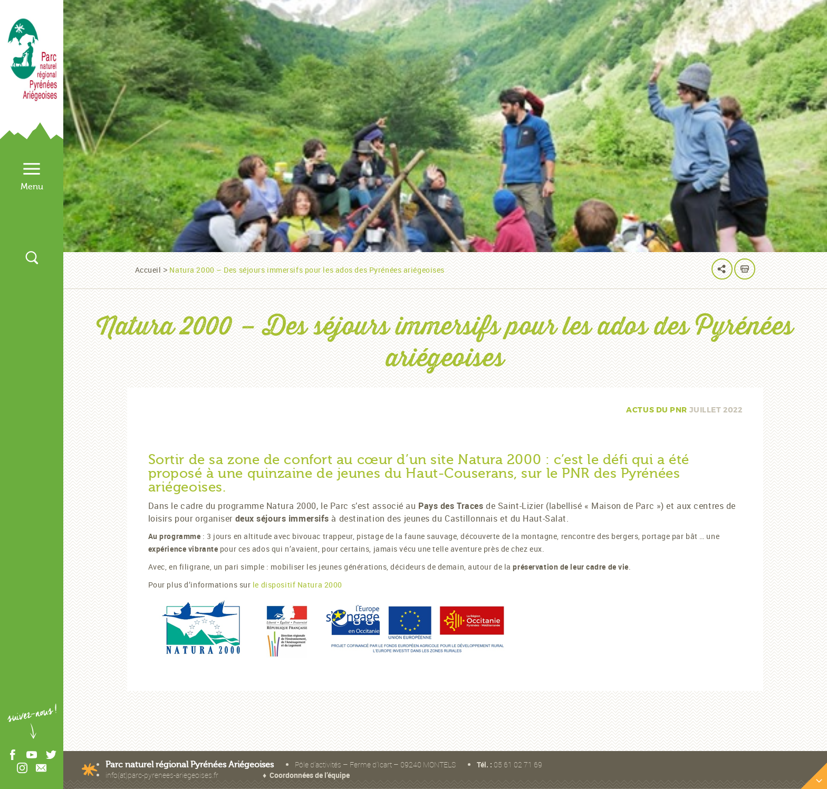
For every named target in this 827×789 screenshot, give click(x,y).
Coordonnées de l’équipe (309, 775)
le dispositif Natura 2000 (298, 585)
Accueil (148, 270)
